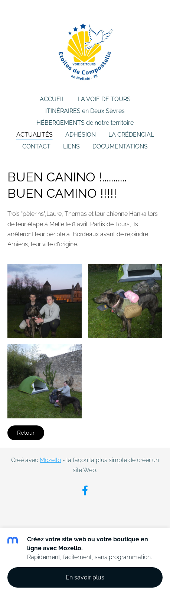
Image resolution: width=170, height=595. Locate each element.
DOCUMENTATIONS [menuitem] (120, 146)
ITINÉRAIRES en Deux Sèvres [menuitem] (85, 110)
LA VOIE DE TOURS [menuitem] (104, 99)
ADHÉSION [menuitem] (80, 134)
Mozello (50, 460)
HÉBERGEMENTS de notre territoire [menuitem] (85, 122)
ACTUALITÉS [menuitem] (34, 134)
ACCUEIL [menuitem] (52, 99)
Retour (26, 432)
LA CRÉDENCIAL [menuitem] (131, 134)
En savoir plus (85, 577)
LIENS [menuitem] (71, 146)
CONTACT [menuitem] (36, 146)
